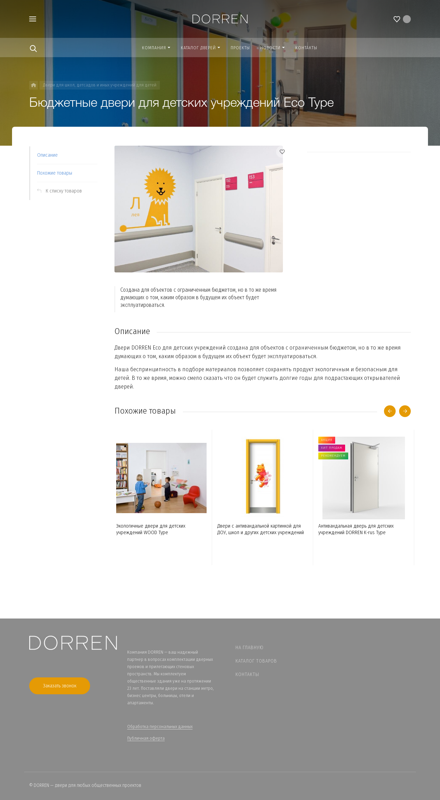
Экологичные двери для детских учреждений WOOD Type (150, 529)
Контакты (247, 674)
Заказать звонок (59, 686)
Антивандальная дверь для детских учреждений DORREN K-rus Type (356, 529)
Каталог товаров (256, 661)
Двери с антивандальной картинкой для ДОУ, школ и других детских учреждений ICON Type (260, 529)
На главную (249, 648)
